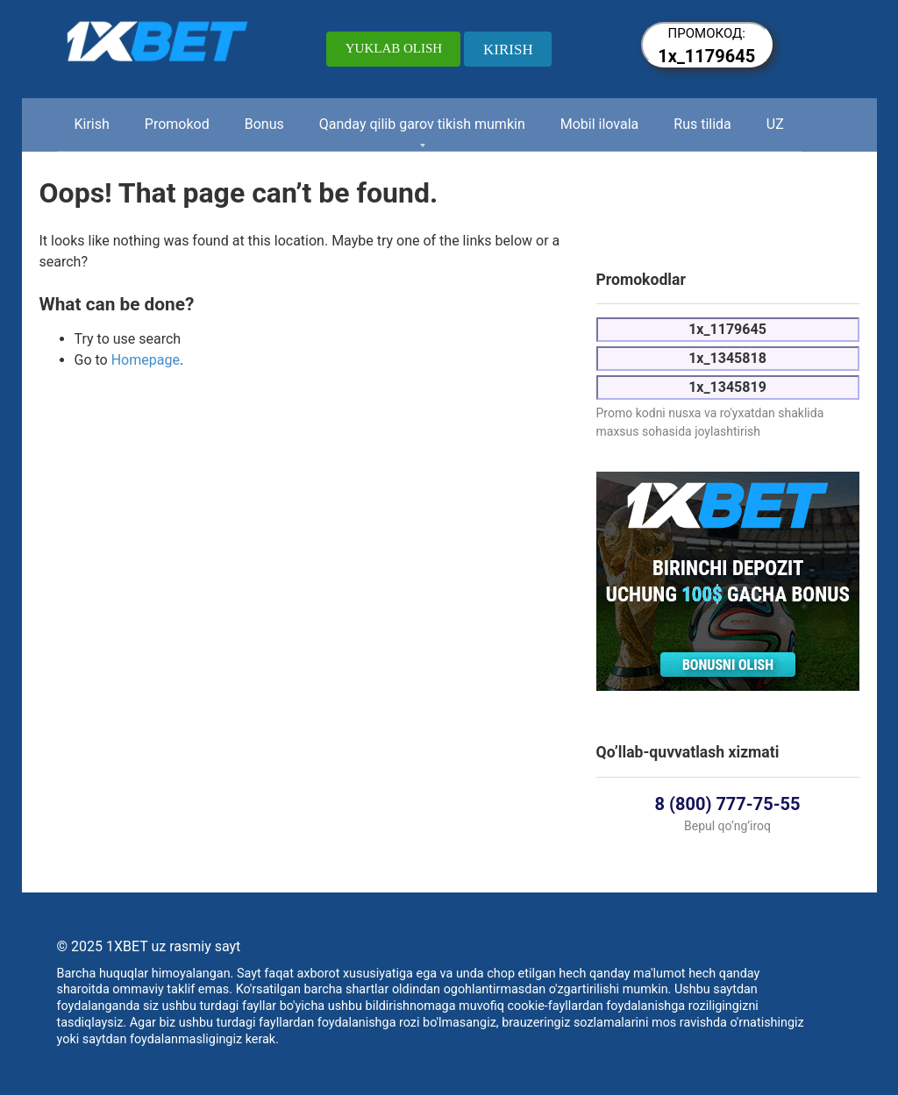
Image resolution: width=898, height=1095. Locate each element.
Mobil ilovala (599, 124)
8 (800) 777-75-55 (728, 803)
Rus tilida (702, 124)
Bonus (264, 124)
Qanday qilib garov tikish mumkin (422, 124)
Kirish (92, 124)
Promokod (177, 124)
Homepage (145, 360)
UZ (775, 124)
